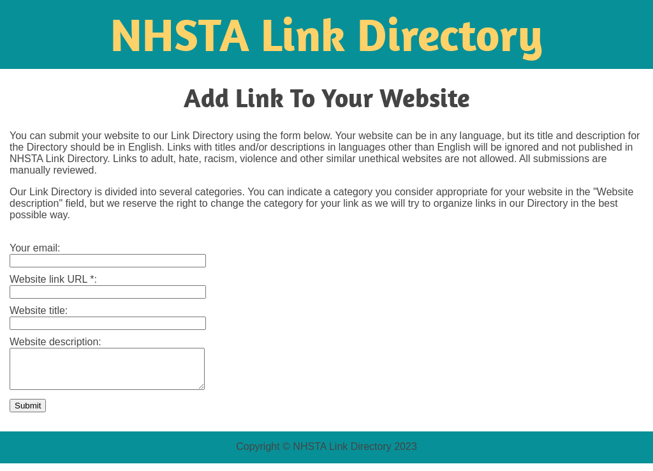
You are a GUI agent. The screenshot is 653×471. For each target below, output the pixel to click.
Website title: (40, 310)
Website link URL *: (54, 279)
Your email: (36, 248)
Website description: (57, 341)
